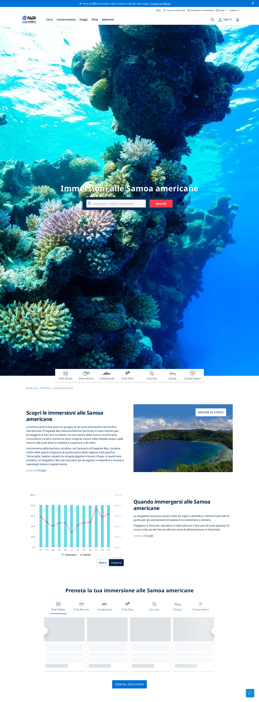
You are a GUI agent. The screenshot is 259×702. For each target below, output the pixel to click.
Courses (154, 606)
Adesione (108, 19)
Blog (158, 10)
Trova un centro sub (174, 10)
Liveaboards (104, 606)
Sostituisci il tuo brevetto (200, 10)
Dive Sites (128, 606)
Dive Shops (58, 606)
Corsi (49, 19)
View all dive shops (129, 684)
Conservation (200, 606)
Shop (95, 19)
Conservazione (66, 19)
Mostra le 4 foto (210, 412)
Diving (177, 606)
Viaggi (83, 19)
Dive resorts (81, 606)
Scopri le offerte (161, 3)
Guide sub (32, 388)
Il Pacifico (45, 388)
